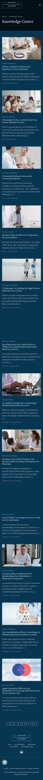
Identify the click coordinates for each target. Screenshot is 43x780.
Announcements (7, 399)
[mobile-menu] (38, 5)
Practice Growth (8, 117)
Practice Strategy (8, 341)
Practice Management (10, 173)
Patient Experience (8, 63)
